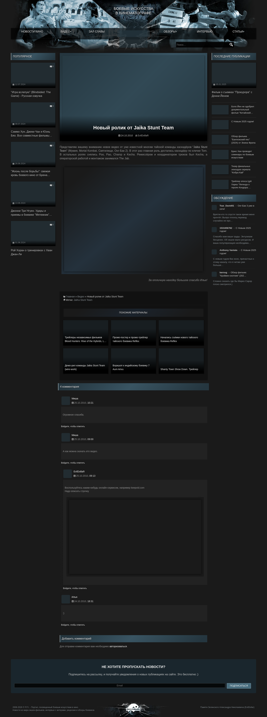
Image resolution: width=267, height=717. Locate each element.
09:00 (90, 439)
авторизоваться (118, 646)
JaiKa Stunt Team (83, 300)
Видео (65, 31)
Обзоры (170, 31)
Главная (70, 296)
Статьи (238, 31)
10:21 (90, 402)
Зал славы (97, 31)
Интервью (205, 31)
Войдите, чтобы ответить (73, 426)
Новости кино (32, 31)
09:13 (92, 475)
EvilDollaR (143, 135)
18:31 (90, 601)
